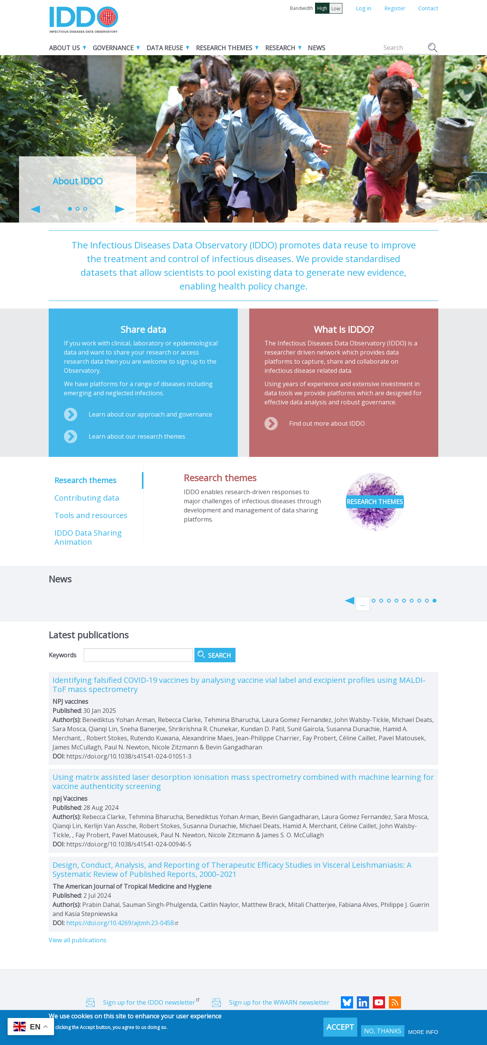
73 (412, 601)
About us (64, 48)
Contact (428, 8)
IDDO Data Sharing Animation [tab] (88, 537)
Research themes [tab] (85, 480)
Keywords (62, 655)
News (316, 48)
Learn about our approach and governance (150, 414)
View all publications (78, 940)
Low (335, 8)
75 (427, 601)
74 (419, 601)
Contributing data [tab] (86, 498)
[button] (35, 209)
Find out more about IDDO (327, 423)
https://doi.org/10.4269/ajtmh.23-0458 (122, 923)
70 (389, 601)
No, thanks (382, 1031)
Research (280, 48)
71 (396, 601)
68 (374, 601)
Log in (363, 8)
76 (434, 601)
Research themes (224, 48)
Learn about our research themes (137, 436)
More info (423, 1032)
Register (394, 8)
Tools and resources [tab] (90, 515)
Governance (113, 48)
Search (433, 48)
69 (381, 601)
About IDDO (78, 181)
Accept (340, 1027)
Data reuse (164, 48)
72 (404, 601)
